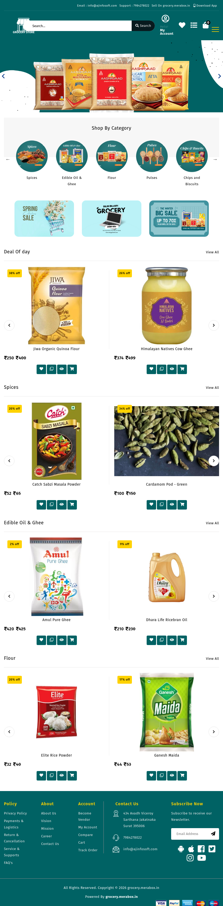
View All (212, 252)
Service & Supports (12, 852)
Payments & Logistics (14, 824)
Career (46, 836)
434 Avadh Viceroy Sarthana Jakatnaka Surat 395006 (139, 819)
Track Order (87, 850)
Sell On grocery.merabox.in (171, 5)
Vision (46, 821)
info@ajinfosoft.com (140, 849)
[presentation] (9, 325)
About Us (48, 813)
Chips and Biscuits (192, 181)
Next (215, 159)
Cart (81, 842)
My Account (87, 827)
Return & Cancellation (14, 838)
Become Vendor (84, 816)
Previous (8, 159)
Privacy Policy (15, 813)
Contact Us (50, 844)
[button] (3, 76)
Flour (112, 178)
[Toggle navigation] (215, 29)
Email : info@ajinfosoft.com (97, 5)
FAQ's (8, 863)
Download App (205, 5)
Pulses (152, 178)
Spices (32, 178)
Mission (47, 828)
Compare (85, 835)
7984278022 (132, 837)
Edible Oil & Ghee (72, 181)
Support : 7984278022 (134, 5)
